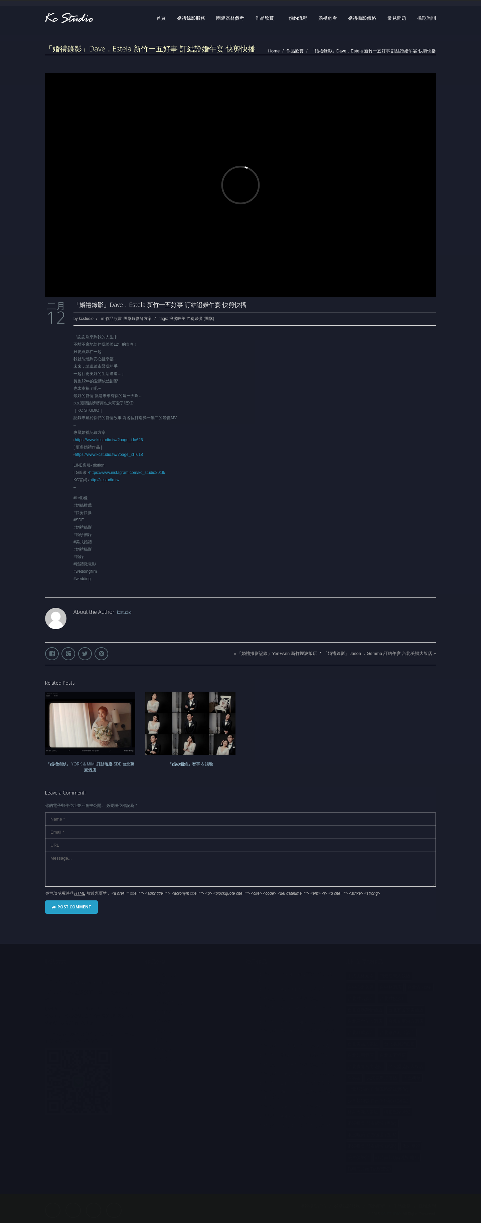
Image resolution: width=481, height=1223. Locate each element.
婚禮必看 (327, 18)
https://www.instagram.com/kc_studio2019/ (127, 472)
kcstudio (86, 318)
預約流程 (298, 18)
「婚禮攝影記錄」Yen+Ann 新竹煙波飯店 (277, 653)
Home (274, 50)
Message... (240, 869)
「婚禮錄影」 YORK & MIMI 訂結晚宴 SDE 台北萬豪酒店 (90, 767)
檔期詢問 (426, 18)
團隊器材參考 (230, 18)
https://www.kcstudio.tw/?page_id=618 (109, 454)
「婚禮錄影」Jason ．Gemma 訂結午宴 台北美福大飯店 (377, 653)
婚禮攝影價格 (362, 18)
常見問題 (396, 18)
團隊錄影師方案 (138, 318)
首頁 (161, 18)
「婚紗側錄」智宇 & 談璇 (190, 764)
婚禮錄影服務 (191, 18)
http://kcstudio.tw (104, 480)
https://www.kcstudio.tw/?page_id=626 (109, 440)
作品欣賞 (264, 18)
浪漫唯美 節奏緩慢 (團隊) (191, 318)
